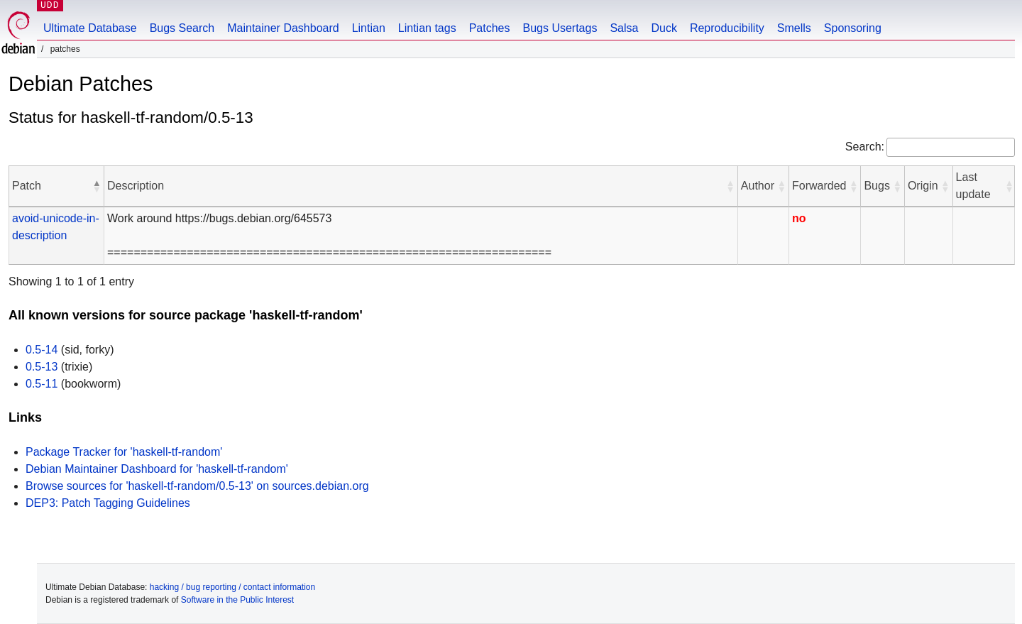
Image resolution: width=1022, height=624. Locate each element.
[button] (96, 186)
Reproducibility (727, 28)
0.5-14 (41, 350)
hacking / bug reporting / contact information (232, 587)
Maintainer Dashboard (283, 28)
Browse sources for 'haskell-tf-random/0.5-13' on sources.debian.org (197, 486)
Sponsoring (852, 28)
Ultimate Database (90, 28)
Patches (489, 28)
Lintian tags (427, 28)
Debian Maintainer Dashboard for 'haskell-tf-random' (157, 469)
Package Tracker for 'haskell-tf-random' (124, 452)
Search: (864, 147)
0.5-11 (41, 384)
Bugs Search (182, 28)
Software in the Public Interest (237, 600)
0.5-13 (41, 367)
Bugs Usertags (559, 28)
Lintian (368, 28)
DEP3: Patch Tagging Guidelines (108, 503)
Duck (663, 28)
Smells (794, 28)
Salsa (624, 28)
